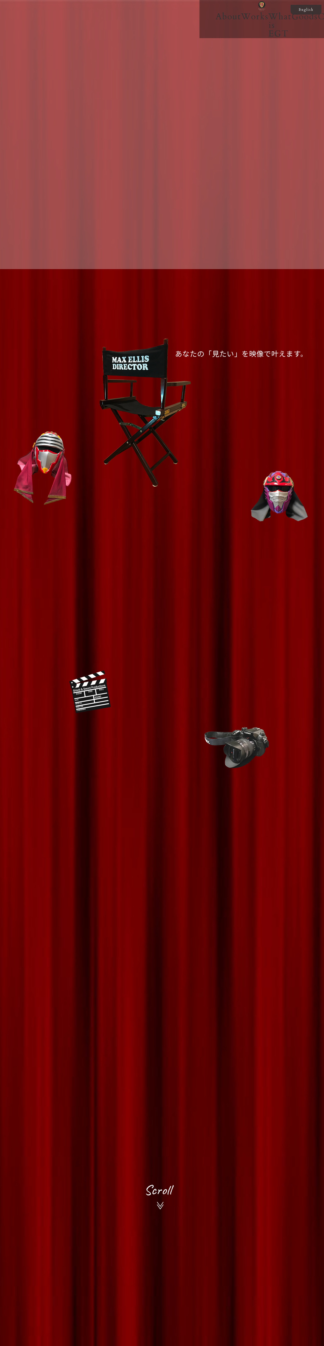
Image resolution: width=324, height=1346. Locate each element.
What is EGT (158, 37)
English (306, 9)
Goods (211, 37)
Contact (253, 37)
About (67, 37)
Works (105, 37)
